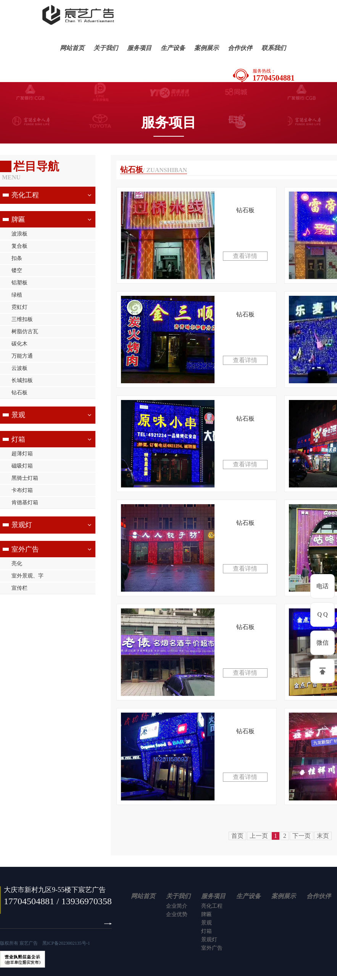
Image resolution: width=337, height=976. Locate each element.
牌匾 (18, 219)
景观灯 (21, 525)
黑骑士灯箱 (24, 478)
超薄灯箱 (22, 454)
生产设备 (173, 48)
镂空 (16, 270)
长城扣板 (22, 380)
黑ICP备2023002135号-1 (66, 943)
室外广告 (25, 549)
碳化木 (19, 344)
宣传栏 (19, 588)
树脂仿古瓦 (24, 331)
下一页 (301, 835)
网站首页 (72, 48)
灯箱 (18, 439)
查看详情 (245, 256)
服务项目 (139, 48)
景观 (18, 415)
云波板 (19, 368)
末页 (323, 835)
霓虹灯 (19, 307)
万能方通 (22, 356)
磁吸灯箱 (22, 466)
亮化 (16, 563)
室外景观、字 (27, 576)
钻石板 (19, 392)
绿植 (16, 295)
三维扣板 (22, 319)
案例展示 (206, 48)
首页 (237, 835)
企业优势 (176, 914)
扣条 (16, 258)
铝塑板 (19, 283)
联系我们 (273, 48)
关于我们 (106, 48)
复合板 (19, 246)
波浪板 (19, 234)
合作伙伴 (240, 48)
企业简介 (176, 906)
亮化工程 (25, 195)
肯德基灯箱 (24, 502)
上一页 (259, 835)
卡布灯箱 (22, 490)
